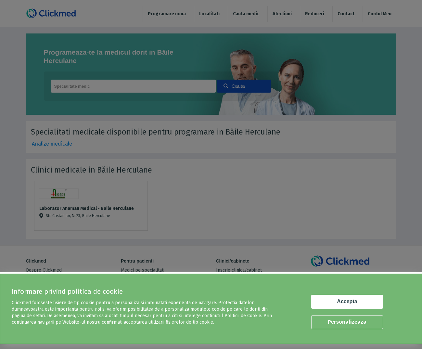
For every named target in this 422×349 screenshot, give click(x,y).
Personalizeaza (347, 322)
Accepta (347, 301)
